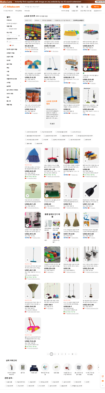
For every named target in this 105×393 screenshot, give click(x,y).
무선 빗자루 (20, 386)
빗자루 (86, 382)
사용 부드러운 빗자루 (74, 139)
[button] (61, 6)
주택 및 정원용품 (46, 20)
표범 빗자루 (38, 143)
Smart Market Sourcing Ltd (34, 279)
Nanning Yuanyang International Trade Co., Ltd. (36, 51)
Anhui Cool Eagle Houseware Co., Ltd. (76, 113)
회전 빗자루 (77, 382)
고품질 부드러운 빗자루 (66, 136)
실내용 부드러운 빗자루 (50, 136)
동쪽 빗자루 (87, 139)
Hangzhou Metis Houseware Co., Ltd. (33, 178)
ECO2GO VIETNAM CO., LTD (72, 208)
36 (72, 354)
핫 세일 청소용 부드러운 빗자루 (84, 136)
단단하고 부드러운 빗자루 (58, 139)
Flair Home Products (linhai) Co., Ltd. (56, 51)
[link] (102, 376)
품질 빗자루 (63, 386)
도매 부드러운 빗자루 (31, 132)
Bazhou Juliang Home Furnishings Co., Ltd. (37, 237)
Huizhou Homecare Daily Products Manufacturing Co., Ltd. (92, 308)
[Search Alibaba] (41, 7)
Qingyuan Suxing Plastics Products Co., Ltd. (54, 208)
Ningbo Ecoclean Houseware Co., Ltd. (95, 237)
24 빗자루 (45, 139)
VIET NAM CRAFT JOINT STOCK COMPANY (34, 312)
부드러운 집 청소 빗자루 (31, 139)
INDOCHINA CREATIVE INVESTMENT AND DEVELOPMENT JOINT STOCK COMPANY (75, 237)
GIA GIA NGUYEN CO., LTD (33, 208)
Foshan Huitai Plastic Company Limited (72, 49)
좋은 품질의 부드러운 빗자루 (32, 136)
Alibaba (37, 20)
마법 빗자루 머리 (20, 382)
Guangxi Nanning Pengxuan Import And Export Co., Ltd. (37, 113)
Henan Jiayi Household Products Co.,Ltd (74, 175)
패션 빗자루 (55, 382)
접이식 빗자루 (66, 382)
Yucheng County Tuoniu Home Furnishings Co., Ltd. (92, 272)
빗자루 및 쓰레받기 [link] (78, 20)
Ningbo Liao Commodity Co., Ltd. (54, 176)
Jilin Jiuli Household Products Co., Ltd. (33, 348)
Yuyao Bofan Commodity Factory (54, 81)
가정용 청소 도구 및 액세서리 (62, 20)
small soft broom (76, 132)
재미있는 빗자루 (43, 382)
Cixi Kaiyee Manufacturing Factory (53, 308)
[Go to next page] (76, 354)
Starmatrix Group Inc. (93, 49)
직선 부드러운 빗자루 (46, 132)
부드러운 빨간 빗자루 (61, 132)
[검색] (66, 6)
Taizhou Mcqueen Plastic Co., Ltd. (75, 83)
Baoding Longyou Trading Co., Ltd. (73, 313)
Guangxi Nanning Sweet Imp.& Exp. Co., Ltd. (95, 83)
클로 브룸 (28, 143)
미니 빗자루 (41, 386)
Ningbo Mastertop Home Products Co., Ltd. (95, 114)
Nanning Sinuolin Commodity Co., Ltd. (72, 272)
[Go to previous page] (48, 354)
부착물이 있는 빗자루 (76, 386)
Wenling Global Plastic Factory (91, 176)
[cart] (82, 7)
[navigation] (13, 185)
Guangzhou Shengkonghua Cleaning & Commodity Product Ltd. (54, 272)
